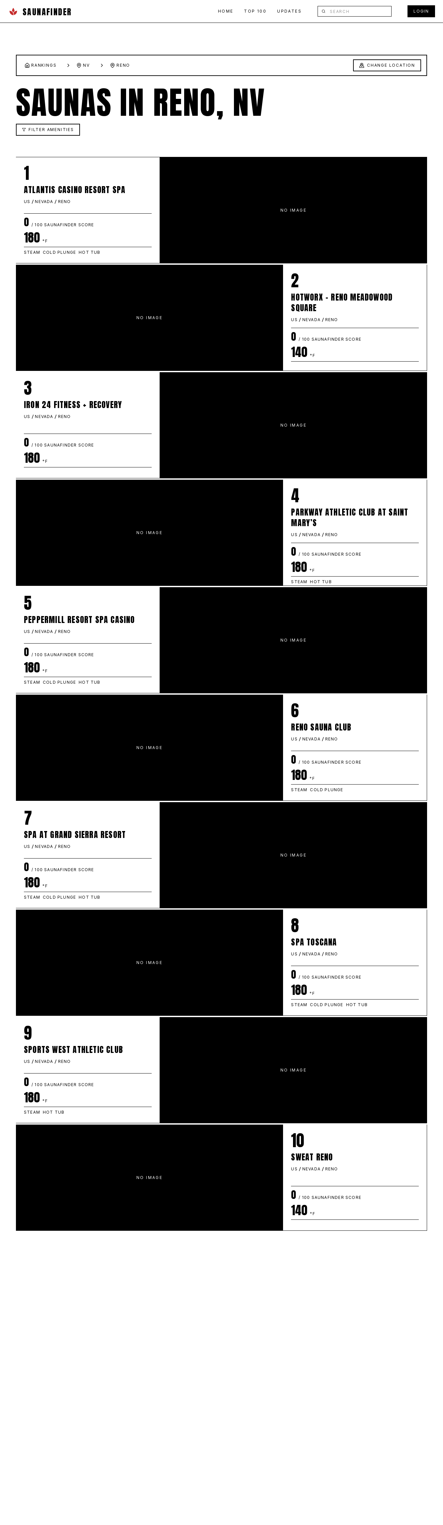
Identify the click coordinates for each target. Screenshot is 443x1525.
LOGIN (421, 11)
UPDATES (289, 11)
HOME (226, 11)
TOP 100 (255, 11)
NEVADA (44, 201)
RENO (64, 201)
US (27, 201)
